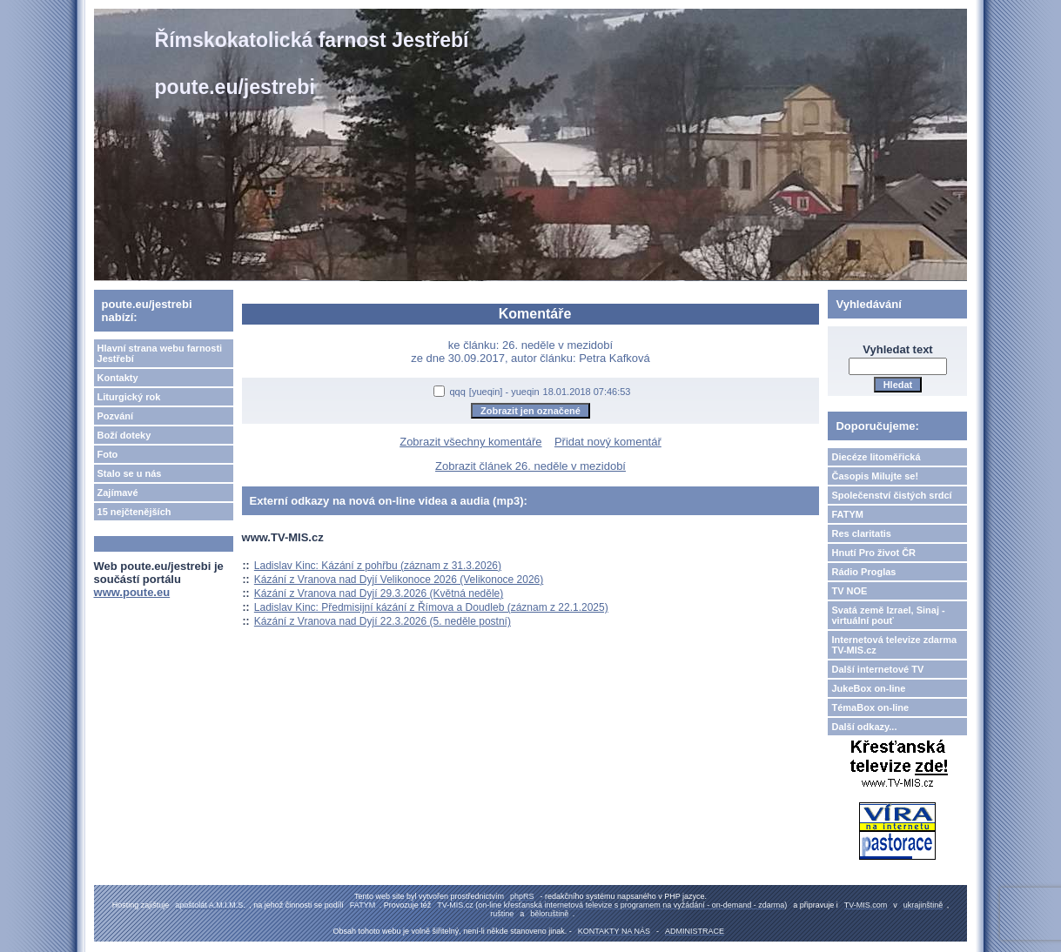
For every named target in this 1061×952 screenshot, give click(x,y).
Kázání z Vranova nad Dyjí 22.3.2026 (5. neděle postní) (382, 621)
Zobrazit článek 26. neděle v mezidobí (530, 466)
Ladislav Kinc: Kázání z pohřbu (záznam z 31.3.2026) (377, 566)
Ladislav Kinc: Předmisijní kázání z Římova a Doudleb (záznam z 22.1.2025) (431, 607)
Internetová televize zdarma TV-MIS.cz (894, 644)
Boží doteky (124, 435)
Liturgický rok (129, 397)
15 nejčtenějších (134, 511)
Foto (107, 454)
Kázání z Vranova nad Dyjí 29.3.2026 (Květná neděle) (378, 593)
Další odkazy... (863, 726)
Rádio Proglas (863, 572)
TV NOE (849, 591)
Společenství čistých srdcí (891, 495)
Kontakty (117, 377)
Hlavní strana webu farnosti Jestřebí (160, 353)
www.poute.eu (132, 592)
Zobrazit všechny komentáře (470, 441)
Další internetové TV (877, 669)
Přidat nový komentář (607, 441)
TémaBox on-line (870, 707)
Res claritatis (860, 533)
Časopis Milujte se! (874, 476)
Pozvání (115, 416)
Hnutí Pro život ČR (873, 552)
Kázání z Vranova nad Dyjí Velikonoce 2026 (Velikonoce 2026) (398, 579)
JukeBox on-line (868, 688)
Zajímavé (117, 492)
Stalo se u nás (129, 473)
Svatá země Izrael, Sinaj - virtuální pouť (887, 615)
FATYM (847, 514)
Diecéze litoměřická (875, 457)
